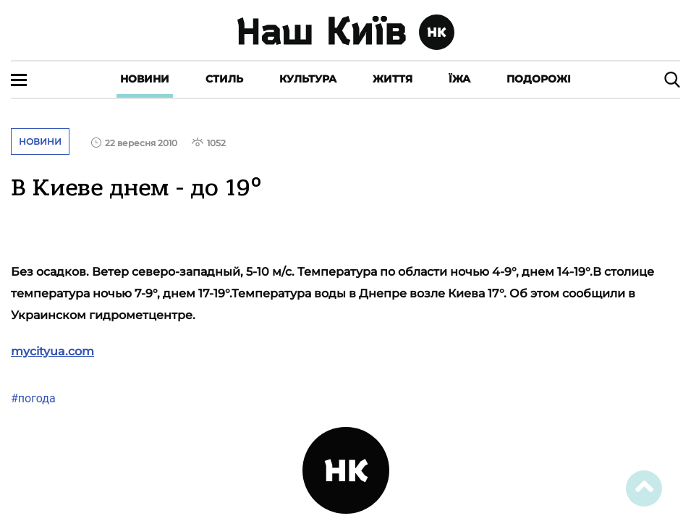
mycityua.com (52, 351)
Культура (307, 78)
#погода (33, 398)
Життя (392, 78)
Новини (144, 78)
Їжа (459, 78)
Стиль (224, 78)
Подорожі (538, 78)
